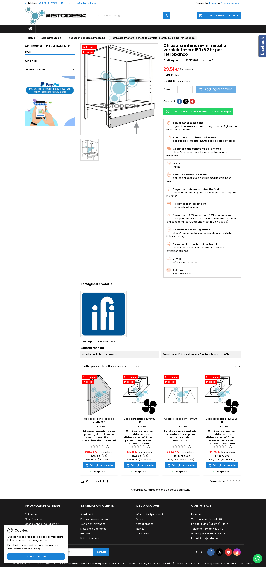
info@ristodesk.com (85, 3)
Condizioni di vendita (92, 524)
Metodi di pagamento (93, 528)
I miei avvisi (142, 533)
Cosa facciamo (34, 519)
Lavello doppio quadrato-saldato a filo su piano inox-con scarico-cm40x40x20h (181, 435)
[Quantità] (182, 89)
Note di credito (145, 524)
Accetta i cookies (36, 556)
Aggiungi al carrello (215, 89)
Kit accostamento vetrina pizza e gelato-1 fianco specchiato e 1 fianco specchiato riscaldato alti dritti (99, 437)
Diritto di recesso (90, 538)
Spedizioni (86, 514)
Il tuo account (148, 505)
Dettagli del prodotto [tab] (96, 284)
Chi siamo (31, 514)
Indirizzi (140, 528)
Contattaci (201, 505)
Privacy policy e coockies (95, 519)
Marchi (31, 61)
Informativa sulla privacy (23, 548)
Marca (206, 60)
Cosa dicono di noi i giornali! (42, 524)
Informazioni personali (149, 514)
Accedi (213, 3)
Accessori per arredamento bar (47, 49)
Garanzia (85, 533)
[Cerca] (133, 15)
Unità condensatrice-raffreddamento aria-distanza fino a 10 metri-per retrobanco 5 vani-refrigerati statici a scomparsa (140, 438)
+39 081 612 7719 (48, 3)
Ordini (139, 519)
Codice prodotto (174, 60)
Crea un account (231, 3)
